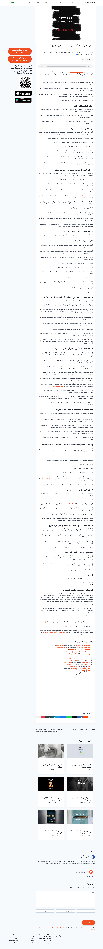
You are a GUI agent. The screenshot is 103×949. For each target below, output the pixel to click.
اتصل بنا (19, 2)
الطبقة (88, 674)
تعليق (92, 892)
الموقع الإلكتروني (49, 911)
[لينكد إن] (80, 717)
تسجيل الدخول (38, 2)
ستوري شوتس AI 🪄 (49, 2)
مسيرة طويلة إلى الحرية (84, 651)
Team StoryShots (80, 871)
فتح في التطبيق (59, 645)
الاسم (92, 911)
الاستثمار (16, 942)
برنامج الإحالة (28, 2)
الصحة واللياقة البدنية (13, 940)
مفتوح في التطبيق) (67, 662)
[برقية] (57, 717)
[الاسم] (85, 911)
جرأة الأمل (87, 649)
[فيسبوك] (63, 717)
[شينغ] (53, 717)
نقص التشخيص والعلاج (57, 386)
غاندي (88, 666)
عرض (84, 59)
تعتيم (89, 672)
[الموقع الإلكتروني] (45, 911)
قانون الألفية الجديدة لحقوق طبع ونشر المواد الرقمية (44, 935)
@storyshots (43, 622)
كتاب (51, 74)
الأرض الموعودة (86, 670)
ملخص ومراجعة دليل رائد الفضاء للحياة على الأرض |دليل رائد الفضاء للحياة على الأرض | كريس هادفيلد (50, 729)
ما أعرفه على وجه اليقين (84, 654)
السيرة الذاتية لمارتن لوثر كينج (83, 645)
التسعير (59, 2)
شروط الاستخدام (48, 941)
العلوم (17, 943)
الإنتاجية (33, 940)
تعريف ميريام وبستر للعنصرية (85, 195)
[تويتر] (74, 717)
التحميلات (49, 943)
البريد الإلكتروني (69, 911)
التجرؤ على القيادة (85, 662)
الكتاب (82, 626)
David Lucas (84, 856)
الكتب (65, 2)
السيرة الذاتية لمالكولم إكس (83, 647)
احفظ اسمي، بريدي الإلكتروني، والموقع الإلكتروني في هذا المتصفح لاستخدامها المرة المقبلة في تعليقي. (71, 914)
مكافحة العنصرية (70, 504)
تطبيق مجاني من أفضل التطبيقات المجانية (55, 632)
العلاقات (33, 936)
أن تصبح (88, 660)
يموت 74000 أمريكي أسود (46, 478)
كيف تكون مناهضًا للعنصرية (76, 72)
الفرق (72, 2)
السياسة (91, 42)
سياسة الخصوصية (48, 940)
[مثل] (43, 717)
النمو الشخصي (31, 934)
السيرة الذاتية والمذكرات (12, 934)
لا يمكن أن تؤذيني (86, 658)
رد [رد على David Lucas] (37, 856)
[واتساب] (69, 717)
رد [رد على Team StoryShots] (37, 871)
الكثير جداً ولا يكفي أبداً (84, 656)
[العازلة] (48, 717)
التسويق (33, 938)
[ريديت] (85, 717)
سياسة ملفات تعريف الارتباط (45, 938)
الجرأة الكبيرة (87, 664)
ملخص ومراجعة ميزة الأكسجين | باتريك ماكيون (81, 728)
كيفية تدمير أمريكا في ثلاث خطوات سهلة (80, 668)
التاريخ (33, 942)
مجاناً (64, 626)
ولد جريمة (87, 653)
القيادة (16, 938)
